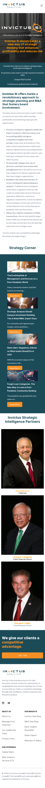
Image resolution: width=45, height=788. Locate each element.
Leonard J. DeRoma (22, 557)
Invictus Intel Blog (32, 716)
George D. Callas (22, 623)
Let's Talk (22, 655)
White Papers (30, 735)
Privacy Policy (8, 738)
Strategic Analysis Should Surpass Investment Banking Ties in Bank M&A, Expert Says (22, 315)
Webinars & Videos (32, 740)
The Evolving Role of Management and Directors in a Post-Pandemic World (22, 279)
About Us (6, 716)
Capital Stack (8, 752)
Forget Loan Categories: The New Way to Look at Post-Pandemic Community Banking (21, 387)
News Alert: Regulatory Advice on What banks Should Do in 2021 (22, 351)
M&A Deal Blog (31, 721)
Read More (15, 296)
